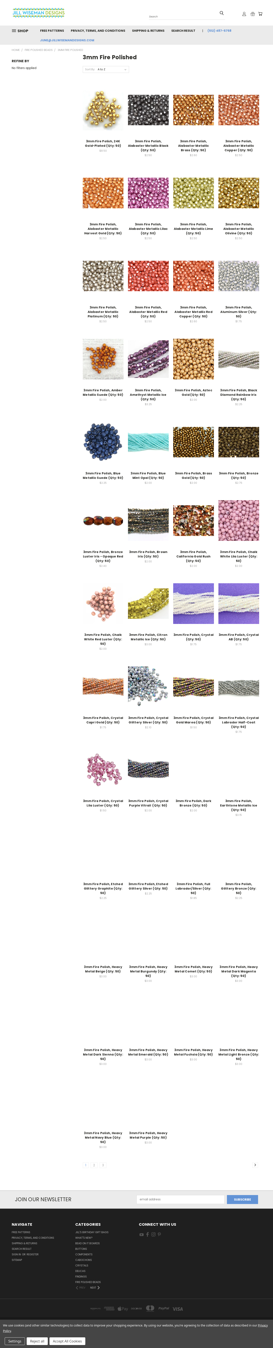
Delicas (80, 1271)
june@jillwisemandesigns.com (67, 40)
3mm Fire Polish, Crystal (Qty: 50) (193, 637)
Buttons (81, 1249)
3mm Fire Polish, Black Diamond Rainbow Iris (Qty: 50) (238, 394)
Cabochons (83, 1260)
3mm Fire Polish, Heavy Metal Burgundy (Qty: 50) (148, 971)
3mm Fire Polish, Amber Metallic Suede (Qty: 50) (103, 392)
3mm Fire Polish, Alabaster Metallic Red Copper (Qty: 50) (193, 311)
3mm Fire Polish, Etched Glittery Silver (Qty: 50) (148, 886)
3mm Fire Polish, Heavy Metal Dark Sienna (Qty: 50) (103, 1054)
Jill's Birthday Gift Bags (92, 1232)
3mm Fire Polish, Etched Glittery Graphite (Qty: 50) (103, 888)
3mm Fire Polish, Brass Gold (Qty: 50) (193, 475)
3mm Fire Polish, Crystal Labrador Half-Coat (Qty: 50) (239, 722)
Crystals (81, 1265)
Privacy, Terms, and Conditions (98, 31)
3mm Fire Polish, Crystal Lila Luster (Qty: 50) (103, 803)
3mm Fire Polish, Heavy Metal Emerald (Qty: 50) (148, 1052)
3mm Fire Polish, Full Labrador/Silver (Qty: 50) (193, 888)
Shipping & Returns (148, 31)
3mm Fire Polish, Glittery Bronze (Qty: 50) (238, 888)
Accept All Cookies (67, 1341)
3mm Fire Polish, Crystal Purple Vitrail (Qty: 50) (148, 803)
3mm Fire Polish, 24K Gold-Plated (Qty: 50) (103, 143)
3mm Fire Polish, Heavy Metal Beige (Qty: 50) (103, 969)
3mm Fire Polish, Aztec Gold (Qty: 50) (193, 392)
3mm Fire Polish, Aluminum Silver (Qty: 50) (238, 311)
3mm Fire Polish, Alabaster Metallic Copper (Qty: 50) (238, 145)
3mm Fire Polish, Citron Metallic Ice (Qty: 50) (148, 637)
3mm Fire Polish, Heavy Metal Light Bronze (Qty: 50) (238, 1054)
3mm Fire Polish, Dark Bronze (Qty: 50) (193, 803)
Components (84, 1254)
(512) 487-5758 (219, 31)
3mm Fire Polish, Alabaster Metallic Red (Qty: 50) (148, 311)
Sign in (17, 1254)
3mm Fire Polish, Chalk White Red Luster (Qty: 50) (103, 639)
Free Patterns (52, 31)
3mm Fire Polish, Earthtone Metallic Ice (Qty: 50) (238, 805)
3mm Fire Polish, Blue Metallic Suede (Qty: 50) (103, 475)
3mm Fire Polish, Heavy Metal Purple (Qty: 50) (148, 1135)
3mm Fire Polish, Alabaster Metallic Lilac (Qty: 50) (148, 228)
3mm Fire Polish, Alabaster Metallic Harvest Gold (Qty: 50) (103, 228)
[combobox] (187, 16)
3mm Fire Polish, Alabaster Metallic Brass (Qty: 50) (193, 145)
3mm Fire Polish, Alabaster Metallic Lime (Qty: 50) (193, 228)
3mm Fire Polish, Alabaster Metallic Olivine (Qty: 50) (238, 228)
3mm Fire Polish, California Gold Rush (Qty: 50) (193, 556)
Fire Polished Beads (88, 1282)
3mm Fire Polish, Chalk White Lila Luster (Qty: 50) (238, 556)
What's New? (84, 1238)
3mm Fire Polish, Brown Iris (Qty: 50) (148, 554)
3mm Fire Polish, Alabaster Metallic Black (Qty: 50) (148, 145)
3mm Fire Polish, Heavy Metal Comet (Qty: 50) (193, 969)
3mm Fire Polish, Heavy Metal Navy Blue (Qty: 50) (103, 1137)
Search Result (183, 31)
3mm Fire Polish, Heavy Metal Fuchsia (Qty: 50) (193, 1052)
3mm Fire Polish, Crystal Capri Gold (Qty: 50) (103, 720)
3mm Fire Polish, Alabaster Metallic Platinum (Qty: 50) (103, 311)
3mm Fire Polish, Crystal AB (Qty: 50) (239, 637)
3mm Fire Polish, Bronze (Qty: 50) (239, 475)
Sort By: (90, 69)
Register (33, 1254)
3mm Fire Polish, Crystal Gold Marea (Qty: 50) (193, 720)
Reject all (37, 1341)
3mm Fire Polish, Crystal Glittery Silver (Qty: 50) (148, 720)
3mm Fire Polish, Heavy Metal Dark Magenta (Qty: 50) (238, 971)
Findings (81, 1276)
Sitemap (17, 1260)
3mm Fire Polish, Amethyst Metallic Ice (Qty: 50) (148, 394)
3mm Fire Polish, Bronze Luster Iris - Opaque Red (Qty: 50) (103, 556)
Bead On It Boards (87, 1243)
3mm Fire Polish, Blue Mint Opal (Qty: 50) (148, 475)
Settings (14, 1341)
